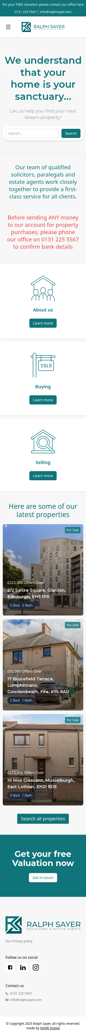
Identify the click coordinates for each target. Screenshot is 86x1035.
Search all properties (43, 819)
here (80, 4)
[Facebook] (10, 967)
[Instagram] (35, 967)
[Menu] (8, 27)
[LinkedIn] (23, 967)
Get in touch (43, 877)
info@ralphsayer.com (56, 12)
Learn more (43, 323)
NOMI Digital (50, 1028)
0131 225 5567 (25, 12)
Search (71, 133)
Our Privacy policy (19, 941)
